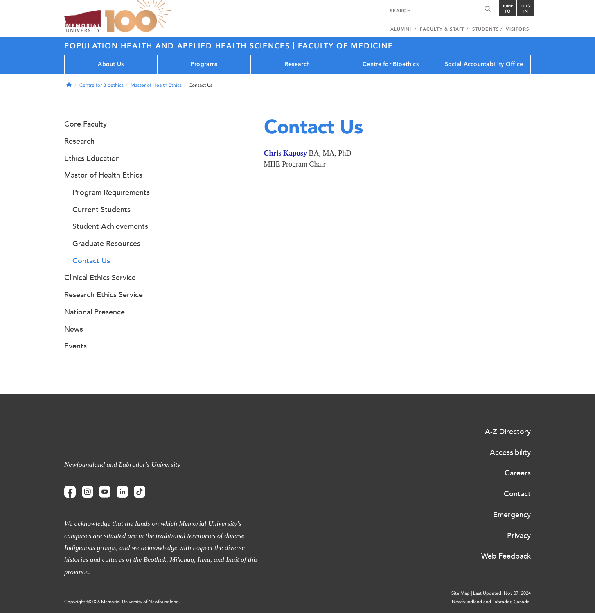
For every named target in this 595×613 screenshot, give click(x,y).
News (73, 329)
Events (75, 346)
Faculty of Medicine (345, 45)
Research (297, 64)
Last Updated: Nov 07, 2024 (502, 593)
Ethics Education (92, 158)
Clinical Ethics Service (100, 277)
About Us (111, 64)
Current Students (101, 209)
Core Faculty (85, 124)
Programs (204, 64)
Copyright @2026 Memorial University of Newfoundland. (122, 601)
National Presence (94, 312)
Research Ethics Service (103, 294)
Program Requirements (111, 192)
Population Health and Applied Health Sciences (178, 45)
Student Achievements (110, 226)
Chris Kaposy (285, 153)
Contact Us (91, 260)
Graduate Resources (106, 243)
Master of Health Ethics (156, 85)
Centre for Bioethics (391, 64)
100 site (138, 16)
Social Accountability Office (484, 64)
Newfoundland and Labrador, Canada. (491, 601)
